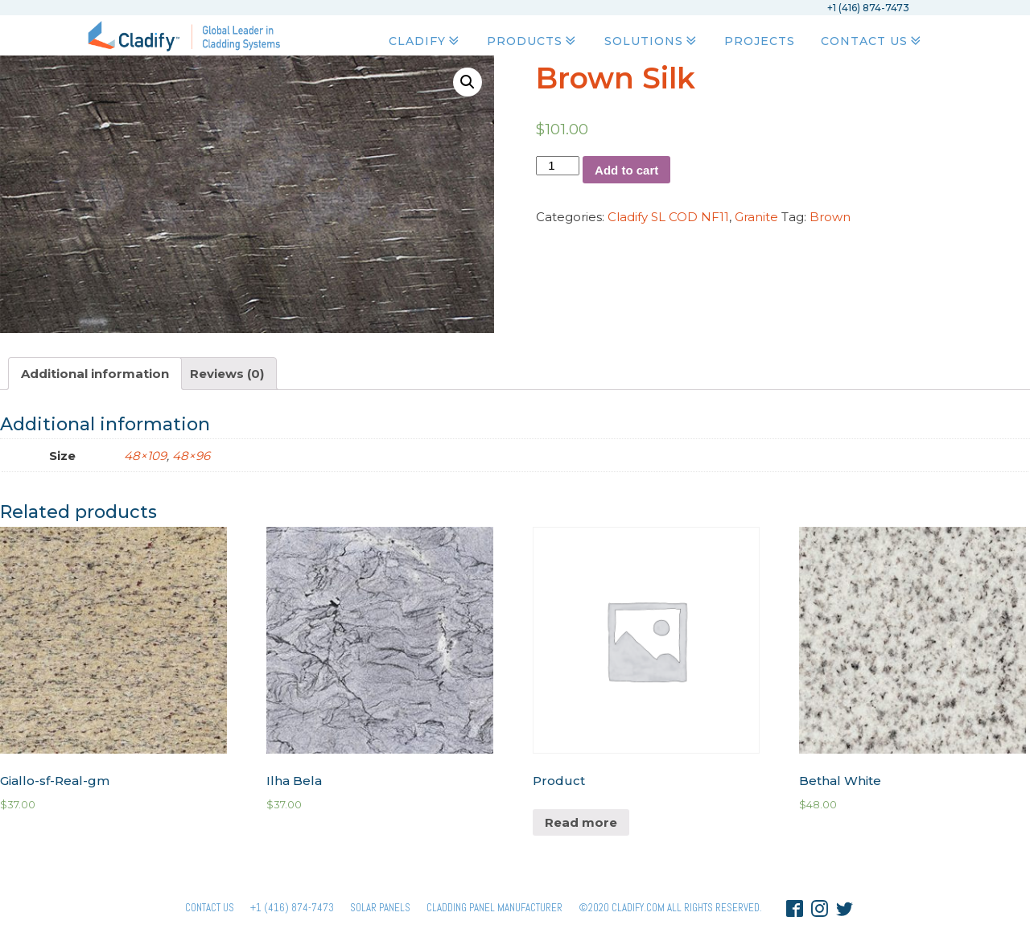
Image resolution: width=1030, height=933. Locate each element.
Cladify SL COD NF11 (668, 216)
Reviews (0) (227, 373)
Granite (756, 216)
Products (533, 41)
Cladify (425, 41)
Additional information (95, 373)
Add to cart (626, 170)
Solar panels (380, 908)
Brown (830, 216)
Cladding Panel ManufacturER (494, 908)
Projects (759, 41)
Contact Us (872, 41)
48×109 (145, 455)
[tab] (95, 373)
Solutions (651, 41)
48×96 (191, 455)
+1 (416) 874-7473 (292, 908)
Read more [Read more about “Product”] (581, 822)
